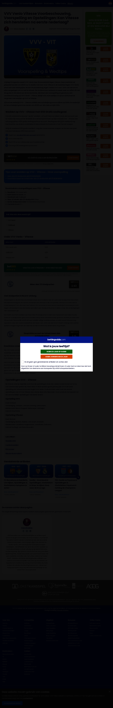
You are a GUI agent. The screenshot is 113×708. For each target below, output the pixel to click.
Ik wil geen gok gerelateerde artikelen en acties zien (44, 362)
